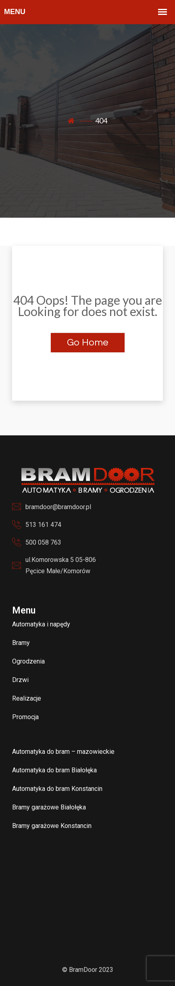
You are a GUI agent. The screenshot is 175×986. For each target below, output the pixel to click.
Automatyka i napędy (41, 624)
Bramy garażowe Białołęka (49, 807)
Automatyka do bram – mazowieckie (63, 751)
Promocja (25, 717)
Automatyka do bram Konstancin (57, 789)
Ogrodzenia (28, 661)
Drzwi (20, 680)
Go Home (87, 342)
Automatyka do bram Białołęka (54, 770)
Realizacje (26, 698)
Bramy (21, 643)
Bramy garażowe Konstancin (52, 826)
